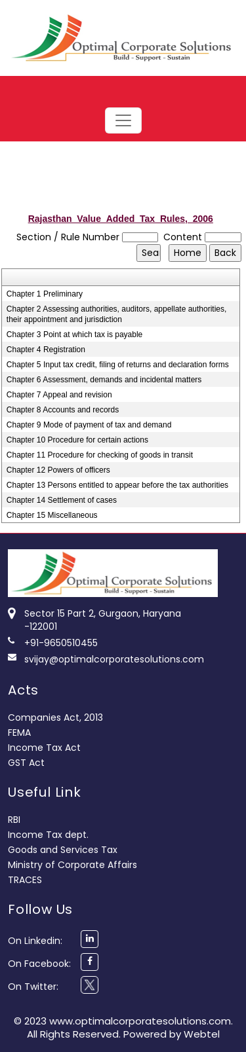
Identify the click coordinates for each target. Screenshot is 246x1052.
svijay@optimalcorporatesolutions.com (114, 659)
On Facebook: (39, 963)
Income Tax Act (44, 747)
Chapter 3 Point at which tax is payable (74, 334)
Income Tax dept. (48, 834)
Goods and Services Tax (62, 849)
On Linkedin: (35, 940)
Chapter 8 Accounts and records (63, 409)
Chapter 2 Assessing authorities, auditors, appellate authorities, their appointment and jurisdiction (117, 314)
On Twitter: (33, 986)
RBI (14, 819)
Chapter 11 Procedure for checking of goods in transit (100, 455)
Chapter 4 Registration (46, 349)
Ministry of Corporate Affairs (72, 864)
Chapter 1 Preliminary (45, 294)
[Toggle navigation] (123, 120)
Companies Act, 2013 (55, 717)
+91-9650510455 (61, 642)
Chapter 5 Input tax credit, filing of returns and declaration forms (118, 364)
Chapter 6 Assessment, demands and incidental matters (104, 379)
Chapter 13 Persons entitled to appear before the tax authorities (117, 485)
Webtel (202, 1034)
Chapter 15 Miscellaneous (52, 515)
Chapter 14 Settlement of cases (62, 500)
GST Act (26, 762)
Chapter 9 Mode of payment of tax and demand (89, 424)
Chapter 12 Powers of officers (58, 470)
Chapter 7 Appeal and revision (59, 394)
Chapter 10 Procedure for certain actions (77, 439)
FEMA (19, 732)
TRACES (25, 879)
